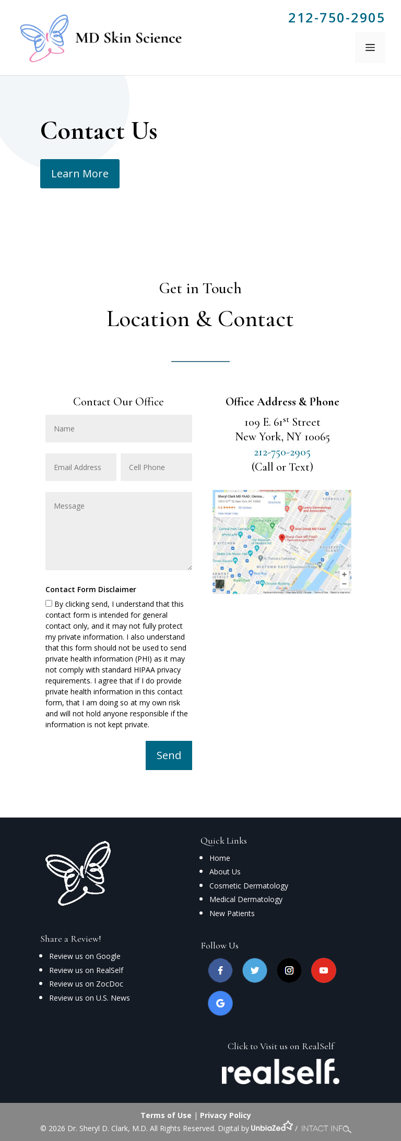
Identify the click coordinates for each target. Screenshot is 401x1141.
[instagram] (289, 980)
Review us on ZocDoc (86, 984)
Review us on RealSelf (86, 970)
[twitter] (254, 980)
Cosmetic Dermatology (248, 886)
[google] (220, 1013)
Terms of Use (166, 1115)
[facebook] (220, 980)
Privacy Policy (225, 1115)
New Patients (232, 913)
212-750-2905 (336, 17)
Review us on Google (85, 956)
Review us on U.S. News (89, 998)
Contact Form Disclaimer (90, 589)
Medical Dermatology (245, 899)
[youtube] (323, 980)
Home (219, 858)
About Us (225, 871)
